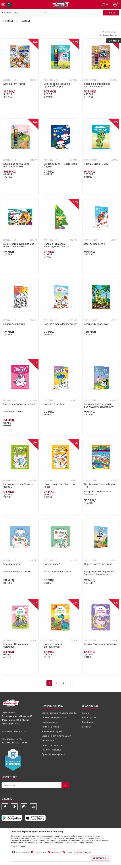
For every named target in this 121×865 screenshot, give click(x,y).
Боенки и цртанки (11, 80)
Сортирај (6, 12)
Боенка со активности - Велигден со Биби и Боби (99, 405)
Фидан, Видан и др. (96, 164)
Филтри (110, 12)
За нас (85, 713)
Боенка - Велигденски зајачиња (16, 645)
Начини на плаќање (52, 727)
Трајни (69, 853)
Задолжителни (22, 853)
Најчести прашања (51, 749)
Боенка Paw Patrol (14, 84)
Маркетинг (56, 853)
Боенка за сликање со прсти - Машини (97, 85)
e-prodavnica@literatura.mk (14, 731)
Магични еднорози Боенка (19, 404)
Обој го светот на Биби (98, 564)
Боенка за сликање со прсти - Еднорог (57, 85)
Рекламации (48, 740)
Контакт (86, 727)
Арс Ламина (17, 411)
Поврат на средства (52, 745)
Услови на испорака (52, 731)
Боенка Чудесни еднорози (100, 644)
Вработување (89, 717)
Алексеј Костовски (21, 571)
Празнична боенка (14, 324)
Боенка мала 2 (11, 564)
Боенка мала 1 (52, 564)
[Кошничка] (116, 4)
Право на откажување (53, 754)
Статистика (40, 853)
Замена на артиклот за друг (56, 736)
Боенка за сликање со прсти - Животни (16, 165)
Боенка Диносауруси (96, 324)
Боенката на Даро (54, 404)
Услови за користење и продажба (59, 713)
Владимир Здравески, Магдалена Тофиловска (99, 572)
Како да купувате (51, 722)
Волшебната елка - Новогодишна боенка (56, 245)
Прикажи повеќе (18, 846)
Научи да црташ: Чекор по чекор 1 (59, 485)
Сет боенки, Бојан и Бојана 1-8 (100, 485)
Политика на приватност (55, 717)
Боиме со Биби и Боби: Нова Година (60, 165)
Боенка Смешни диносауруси (53, 645)
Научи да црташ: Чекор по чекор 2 (18, 485)
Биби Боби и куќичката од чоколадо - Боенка (19, 245)
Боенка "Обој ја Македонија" (60, 324)
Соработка (87, 722)
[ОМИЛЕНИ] (103, 4)
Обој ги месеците (94, 244)
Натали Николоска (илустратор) (97, 493)
